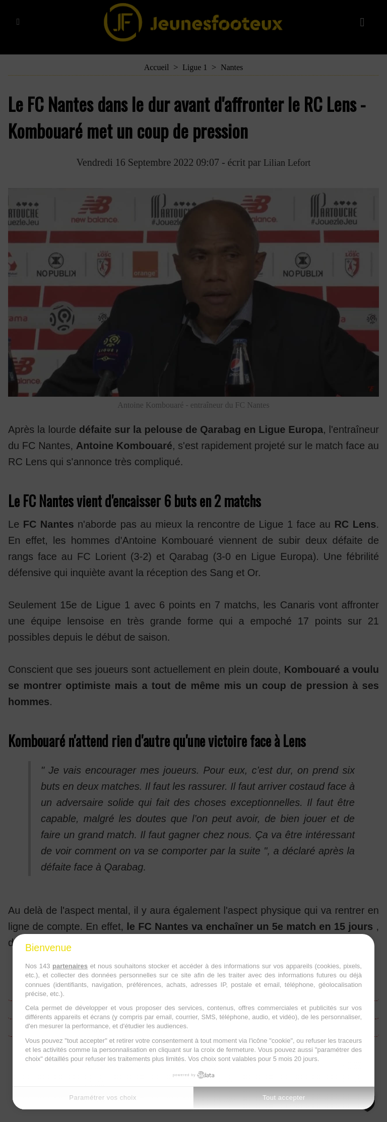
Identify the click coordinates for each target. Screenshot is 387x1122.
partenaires (70, 966)
